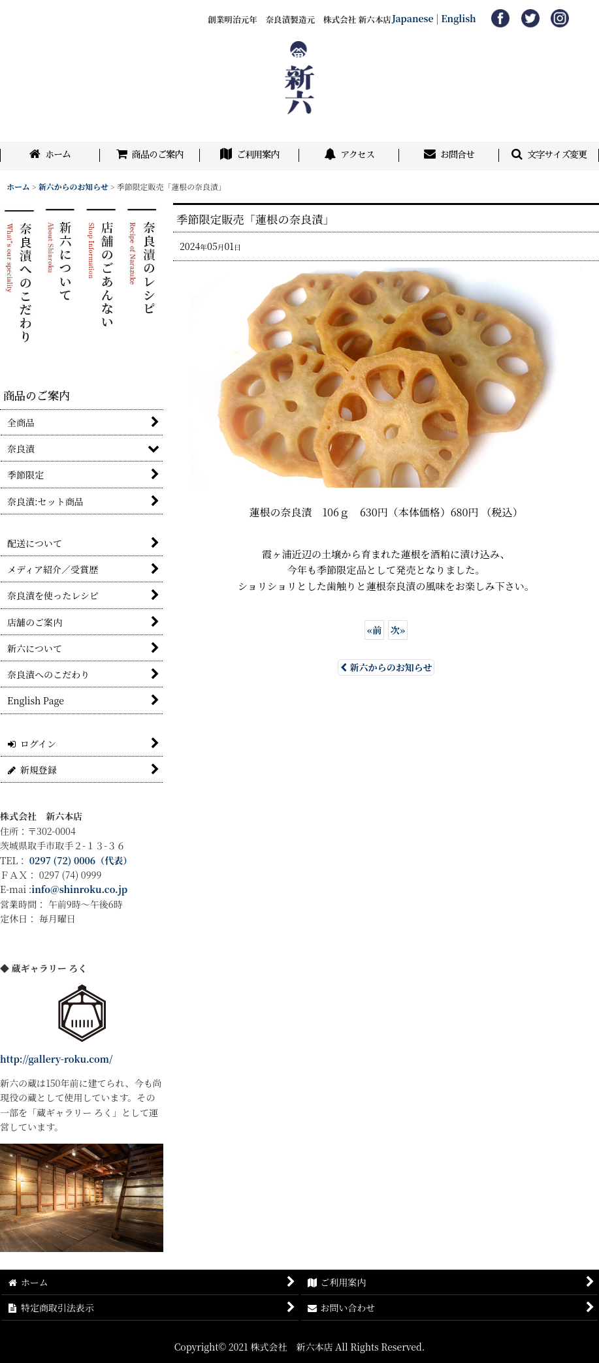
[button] (549, 156)
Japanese (413, 18)
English (458, 18)
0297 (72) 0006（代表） (81, 860)
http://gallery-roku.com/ (56, 1058)
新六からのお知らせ (386, 667)
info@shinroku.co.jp (79, 889)
